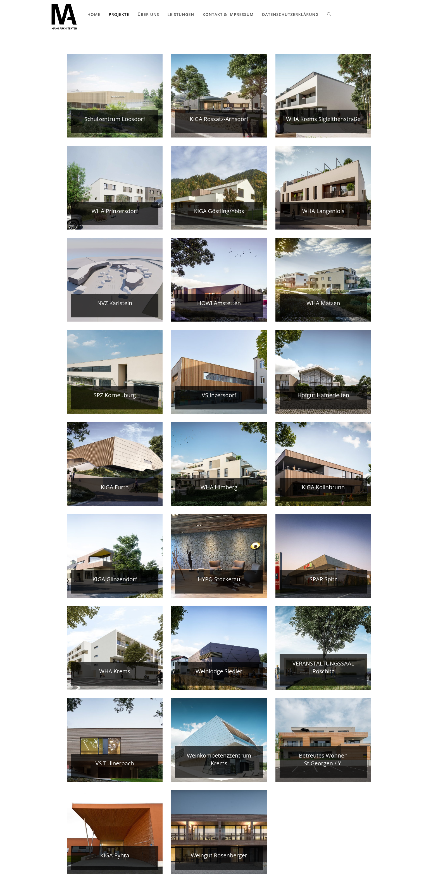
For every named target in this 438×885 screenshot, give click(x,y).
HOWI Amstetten (219, 303)
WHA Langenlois (323, 211)
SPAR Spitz (323, 579)
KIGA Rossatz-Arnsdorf (219, 119)
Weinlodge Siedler (219, 671)
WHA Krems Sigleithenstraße (323, 119)
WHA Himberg (219, 487)
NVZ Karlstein (114, 303)
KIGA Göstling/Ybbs (219, 211)
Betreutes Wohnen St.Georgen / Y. (323, 759)
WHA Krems (114, 671)
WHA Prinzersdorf (115, 211)
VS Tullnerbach (114, 763)
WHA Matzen (323, 303)
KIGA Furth (114, 487)
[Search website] (329, 14)
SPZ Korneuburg (115, 395)
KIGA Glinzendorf (114, 579)
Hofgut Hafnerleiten (323, 395)
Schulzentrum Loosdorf (114, 119)
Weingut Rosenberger (219, 855)
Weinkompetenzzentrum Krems (219, 759)
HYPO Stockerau (219, 579)
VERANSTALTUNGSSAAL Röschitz (323, 667)
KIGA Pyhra (114, 855)
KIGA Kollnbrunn (323, 487)
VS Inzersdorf (219, 395)
